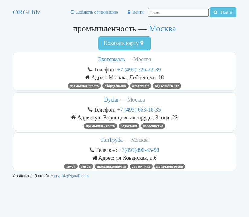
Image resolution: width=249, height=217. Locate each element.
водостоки (129, 126)
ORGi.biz (26, 12)
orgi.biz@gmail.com (71, 176)
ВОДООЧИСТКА (153, 126)
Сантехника (141, 166)
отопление (140, 86)
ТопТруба (112, 140)
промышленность (84, 86)
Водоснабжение (167, 86)
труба (70, 166)
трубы (86, 166)
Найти (223, 12)
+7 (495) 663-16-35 (139, 109)
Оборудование (115, 86)
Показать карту (123, 43)
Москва (162, 28)
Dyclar (112, 99)
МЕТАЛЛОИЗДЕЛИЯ (169, 166)
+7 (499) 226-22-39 (139, 69)
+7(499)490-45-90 (139, 150)
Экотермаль (111, 59)
